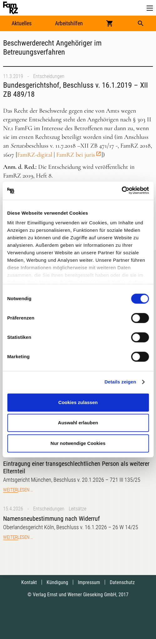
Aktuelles (22, 23)
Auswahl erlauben (78, 422)
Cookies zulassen (78, 402)
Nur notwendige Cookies (78, 443)
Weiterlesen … (18, 490)
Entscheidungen (48, 76)
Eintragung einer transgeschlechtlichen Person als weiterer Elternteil (76, 467)
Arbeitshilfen (69, 23)
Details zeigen (120, 381)
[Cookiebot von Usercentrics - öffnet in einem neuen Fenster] (121, 190)
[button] (150, 8)
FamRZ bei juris (75, 155)
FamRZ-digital (34, 155)
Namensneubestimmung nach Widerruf (51, 518)
